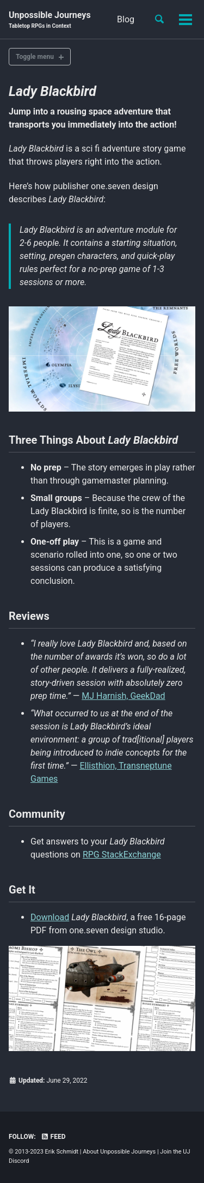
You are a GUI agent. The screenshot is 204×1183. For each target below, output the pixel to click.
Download (49, 917)
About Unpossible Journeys (119, 1151)
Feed (53, 1136)
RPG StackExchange (122, 854)
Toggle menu (35, 57)
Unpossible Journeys (50, 20)
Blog (125, 19)
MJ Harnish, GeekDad (123, 696)
